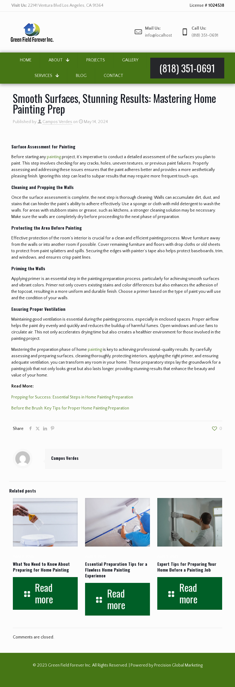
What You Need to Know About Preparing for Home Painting (41, 567)
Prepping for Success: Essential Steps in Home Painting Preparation (72, 397)
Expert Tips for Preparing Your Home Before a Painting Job (186, 567)
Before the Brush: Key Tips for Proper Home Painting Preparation (70, 408)
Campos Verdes (57, 121)
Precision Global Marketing (178, 665)
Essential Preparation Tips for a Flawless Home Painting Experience (116, 570)
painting (54, 156)
